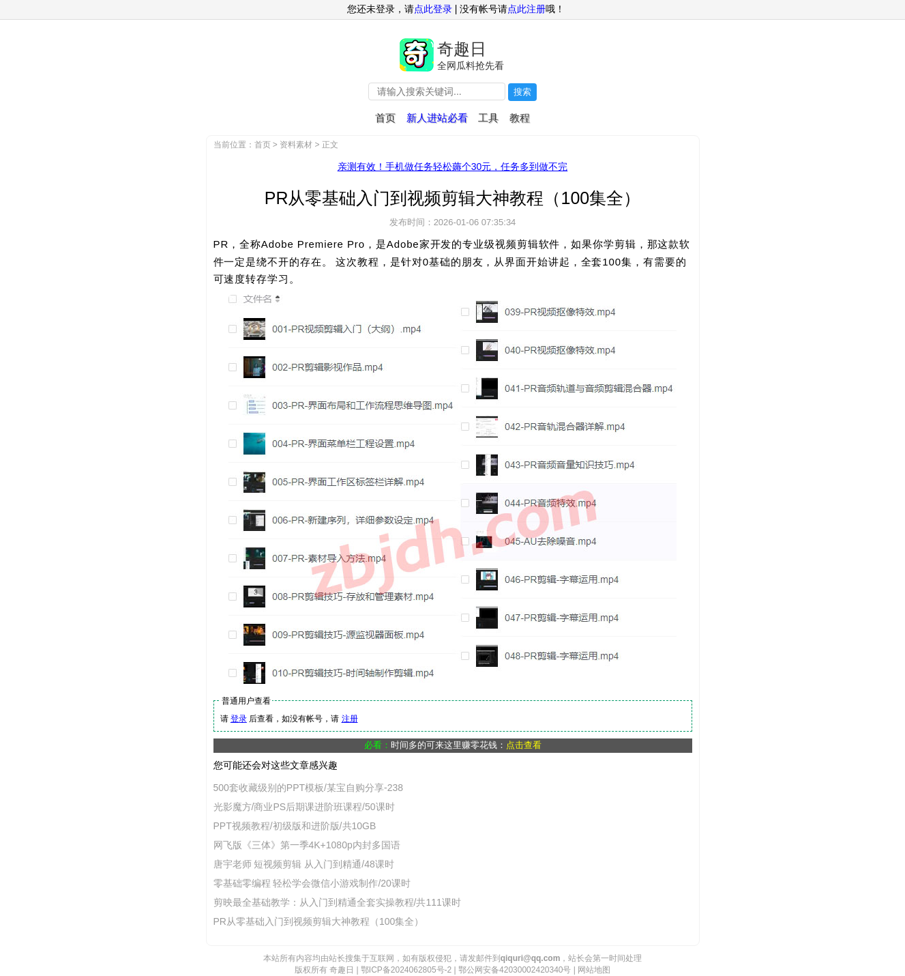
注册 (350, 718)
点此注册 (526, 8)
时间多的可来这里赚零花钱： (466, 745)
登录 (239, 718)
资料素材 (296, 144)
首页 (385, 118)
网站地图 (594, 970)
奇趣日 (461, 49)
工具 (488, 118)
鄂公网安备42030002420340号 (514, 970)
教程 (519, 118)
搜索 (522, 92)
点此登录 (433, 8)
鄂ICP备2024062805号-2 (406, 970)
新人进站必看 (437, 118)
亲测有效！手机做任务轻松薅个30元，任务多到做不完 (453, 166)
